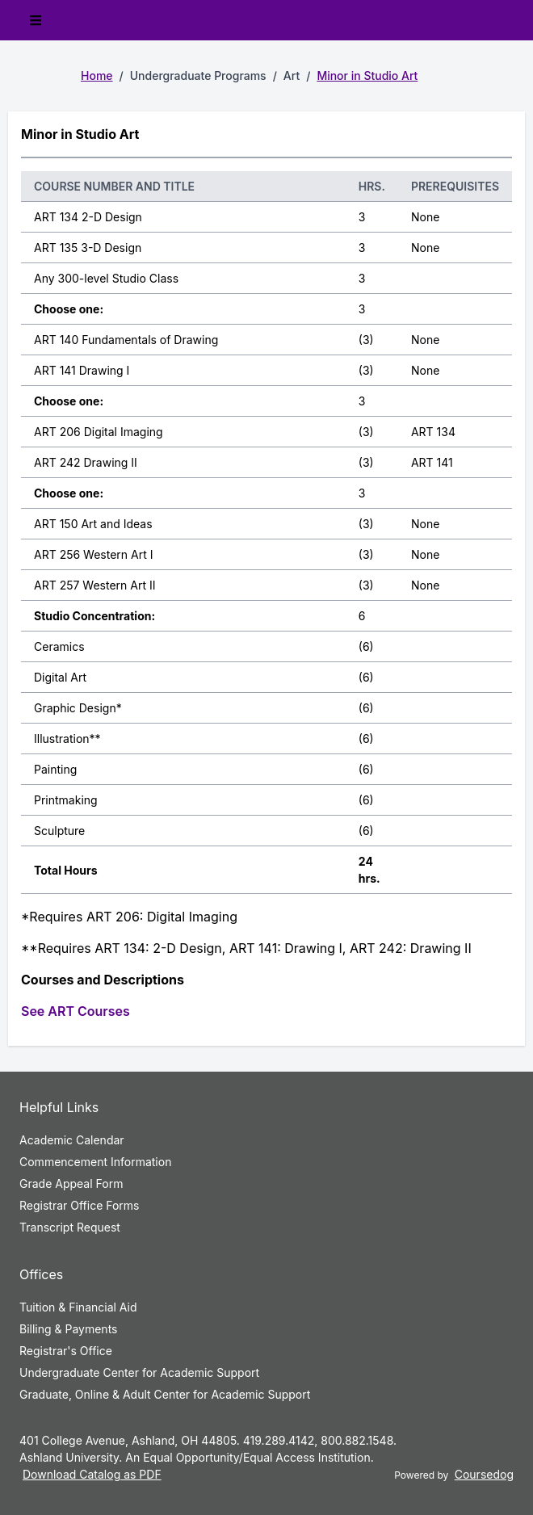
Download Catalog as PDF (92, 1474)
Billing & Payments (68, 1329)
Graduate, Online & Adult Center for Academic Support (164, 1394)
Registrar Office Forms (79, 1205)
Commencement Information (95, 1162)
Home (97, 75)
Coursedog (484, 1474)
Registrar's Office (65, 1351)
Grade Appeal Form (71, 1183)
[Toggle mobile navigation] (35, 20)
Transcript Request (69, 1227)
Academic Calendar (71, 1140)
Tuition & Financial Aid (78, 1307)
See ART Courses (75, 1011)
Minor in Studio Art (367, 75)
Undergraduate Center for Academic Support (139, 1372)
